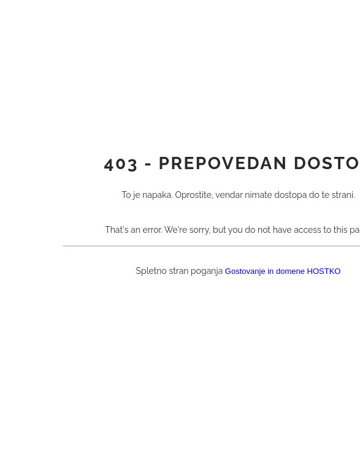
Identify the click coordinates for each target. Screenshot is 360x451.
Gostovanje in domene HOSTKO (283, 271)
